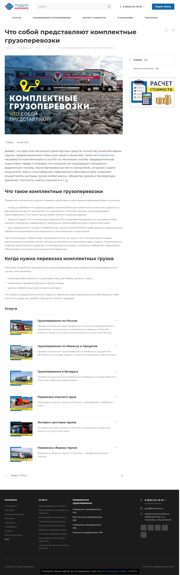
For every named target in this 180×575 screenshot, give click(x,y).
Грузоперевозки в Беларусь (58, 371)
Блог (7, 539)
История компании (14, 514)
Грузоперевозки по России (57, 320)
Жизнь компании (13, 535)
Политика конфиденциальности (158, 566)
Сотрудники (11, 527)
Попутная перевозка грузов (53, 534)
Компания (11, 499)
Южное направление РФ (88, 532)
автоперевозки (103, 155)
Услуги (43, 499)
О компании (11, 506)
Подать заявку (163, 6)
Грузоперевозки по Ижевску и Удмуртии (67, 346)
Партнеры (10, 522)
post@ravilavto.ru (154, 508)
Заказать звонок (153, 503)
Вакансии (10, 518)
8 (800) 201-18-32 (132, 6)
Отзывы (8, 531)
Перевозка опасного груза (57, 397)
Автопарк (10, 510)
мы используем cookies (114, 571)
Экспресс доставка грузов (57, 422)
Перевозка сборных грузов (57, 447)
